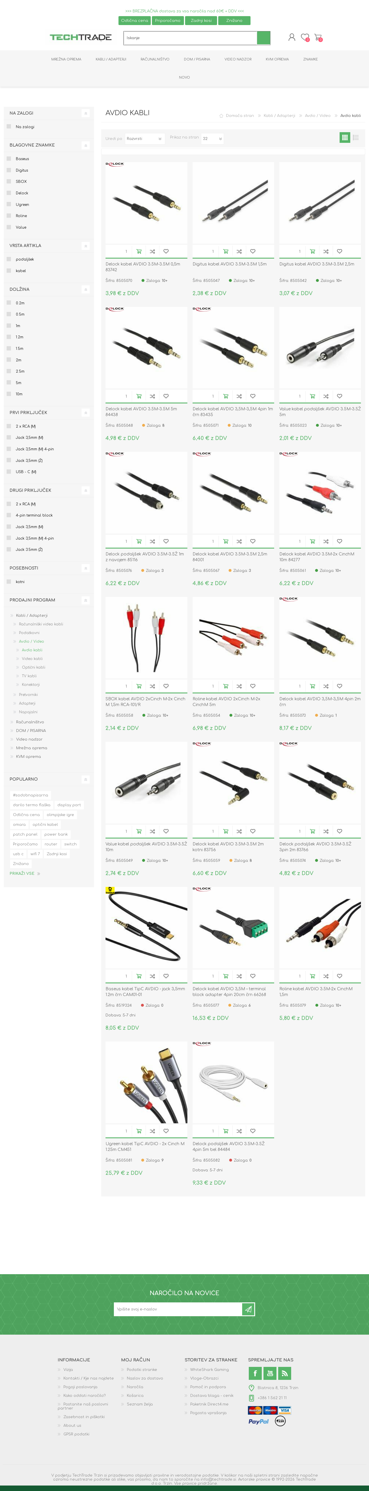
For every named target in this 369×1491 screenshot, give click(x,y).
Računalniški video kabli (41, 628)
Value (21, 231)
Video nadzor (29, 743)
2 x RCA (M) (26, 430)
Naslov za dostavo (145, 1382)
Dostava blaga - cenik (212, 1400)
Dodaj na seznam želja (166, 255)
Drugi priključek (30, 494)
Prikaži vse (22, 878)
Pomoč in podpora (208, 1391)
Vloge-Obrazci (204, 1382)
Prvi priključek (28, 417)
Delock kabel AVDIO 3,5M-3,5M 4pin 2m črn (320, 706)
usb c (18, 858)
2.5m (20, 375)
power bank (56, 838)
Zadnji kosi (201, 20)
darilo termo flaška (31, 809)
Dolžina (19, 293)
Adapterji (27, 707)
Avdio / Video (318, 120)
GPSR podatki (76, 1438)
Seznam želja (140, 1408)
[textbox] (190, 40)
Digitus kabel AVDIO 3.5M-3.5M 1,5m (230, 268)
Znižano (234, 20)
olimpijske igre (60, 819)
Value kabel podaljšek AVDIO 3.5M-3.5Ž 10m (146, 851)
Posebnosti (24, 572)
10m (19, 398)
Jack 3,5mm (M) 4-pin (35, 453)
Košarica (312, 39)
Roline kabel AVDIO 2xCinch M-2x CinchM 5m (226, 706)
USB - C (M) (26, 476)
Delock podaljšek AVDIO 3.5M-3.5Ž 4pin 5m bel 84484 (229, 1151)
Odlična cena (134, 20)
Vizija (68, 1374)
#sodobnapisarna (30, 799)
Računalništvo (30, 726)
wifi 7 (35, 858)
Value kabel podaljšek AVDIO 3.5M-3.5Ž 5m (320, 416)
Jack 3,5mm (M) (29, 442)
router (51, 848)
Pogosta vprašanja (208, 1417)
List (355, 141)
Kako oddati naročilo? (84, 1400)
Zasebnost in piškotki (84, 1421)
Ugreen (22, 209)
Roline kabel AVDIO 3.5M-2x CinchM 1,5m (316, 996)
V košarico (139, 255)
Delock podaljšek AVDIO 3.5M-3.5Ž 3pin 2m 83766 (315, 851)
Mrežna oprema (31, 752)
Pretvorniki (28, 699)
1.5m (19, 353)
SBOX (21, 186)
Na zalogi (21, 117)
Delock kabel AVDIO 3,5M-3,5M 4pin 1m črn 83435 (233, 416)
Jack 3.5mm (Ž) (29, 554)
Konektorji (31, 689)
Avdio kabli (32, 654)
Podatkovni (29, 637)
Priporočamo (167, 20)
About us (72, 1430)
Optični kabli (33, 671)
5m (18, 387)
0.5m (20, 318)
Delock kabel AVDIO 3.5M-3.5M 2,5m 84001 (230, 561)
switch (70, 848)
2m (18, 364)
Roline (21, 220)
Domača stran (240, 120)
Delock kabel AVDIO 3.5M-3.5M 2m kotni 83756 (228, 851)
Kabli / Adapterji (279, 120)
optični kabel (45, 829)
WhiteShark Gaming (209, 1374)
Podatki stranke (142, 1374)
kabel (21, 275)
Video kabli (32, 663)
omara (19, 829)
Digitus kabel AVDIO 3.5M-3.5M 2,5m (316, 268)
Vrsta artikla (25, 250)
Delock (22, 197)
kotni (20, 586)
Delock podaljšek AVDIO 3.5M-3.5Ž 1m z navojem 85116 (145, 561)
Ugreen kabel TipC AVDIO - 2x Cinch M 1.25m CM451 (145, 1151)
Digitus (22, 174)
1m (18, 330)
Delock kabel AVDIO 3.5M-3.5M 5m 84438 (141, 416)
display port (69, 809)
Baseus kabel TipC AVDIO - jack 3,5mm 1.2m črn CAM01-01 (145, 996)
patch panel (25, 838)
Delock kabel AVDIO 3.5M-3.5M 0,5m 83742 (143, 271)
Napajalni (28, 716)
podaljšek (25, 263)
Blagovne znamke (32, 149)
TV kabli (29, 680)
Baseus (22, 163)
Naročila (135, 1391)
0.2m (20, 307)
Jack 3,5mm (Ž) (29, 465)
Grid (345, 141)
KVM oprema (28, 761)
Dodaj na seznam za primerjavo (152, 255)
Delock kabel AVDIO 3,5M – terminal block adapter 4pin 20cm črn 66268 (229, 996)
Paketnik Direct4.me (209, 1408)
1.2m (19, 341)
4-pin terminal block (34, 519)
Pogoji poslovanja (80, 1391)
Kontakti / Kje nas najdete (88, 1382)
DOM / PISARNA (31, 735)
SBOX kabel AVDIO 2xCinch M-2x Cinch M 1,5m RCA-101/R (145, 706)
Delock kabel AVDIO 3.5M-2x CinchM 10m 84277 (316, 561)
